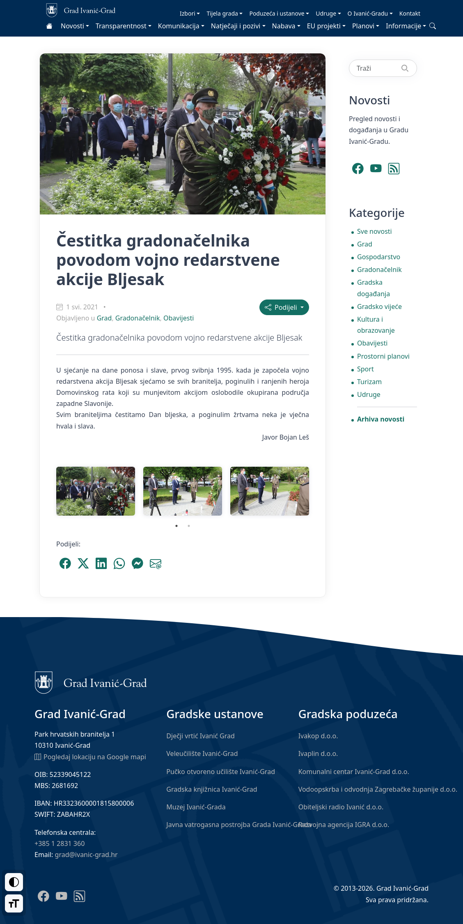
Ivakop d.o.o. (318, 735)
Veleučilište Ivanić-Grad (202, 753)
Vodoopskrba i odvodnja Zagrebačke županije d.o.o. (378, 789)
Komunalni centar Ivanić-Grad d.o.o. (353, 771)
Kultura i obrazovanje (376, 325)
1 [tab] (176, 526)
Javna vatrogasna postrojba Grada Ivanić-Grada (239, 824)
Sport (365, 368)
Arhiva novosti (380, 419)
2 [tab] (189, 526)
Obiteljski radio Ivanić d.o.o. (341, 806)
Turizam (369, 381)
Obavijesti (178, 318)
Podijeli (282, 307)
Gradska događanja (373, 288)
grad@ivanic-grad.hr (86, 854)
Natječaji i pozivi (236, 25)
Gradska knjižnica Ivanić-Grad (211, 789)
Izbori (187, 13)
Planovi (363, 25)
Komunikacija (178, 25)
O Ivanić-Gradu (368, 13)
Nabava (284, 25)
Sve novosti (374, 231)
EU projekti (324, 25)
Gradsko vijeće (379, 306)
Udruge (326, 13)
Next (319, 491)
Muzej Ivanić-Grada (195, 806)
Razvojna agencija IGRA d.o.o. (344, 824)
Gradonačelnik (137, 318)
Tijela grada (222, 13)
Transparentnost (121, 25)
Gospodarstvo (378, 256)
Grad (104, 318)
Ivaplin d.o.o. (318, 753)
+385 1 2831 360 (59, 843)
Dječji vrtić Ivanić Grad (200, 735)
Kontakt (409, 13)
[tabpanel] (95, 491)
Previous (46, 491)
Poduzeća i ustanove (276, 13)
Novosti (72, 25)
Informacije (403, 25)
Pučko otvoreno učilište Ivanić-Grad (220, 771)
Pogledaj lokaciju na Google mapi (90, 756)
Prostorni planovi (383, 356)
